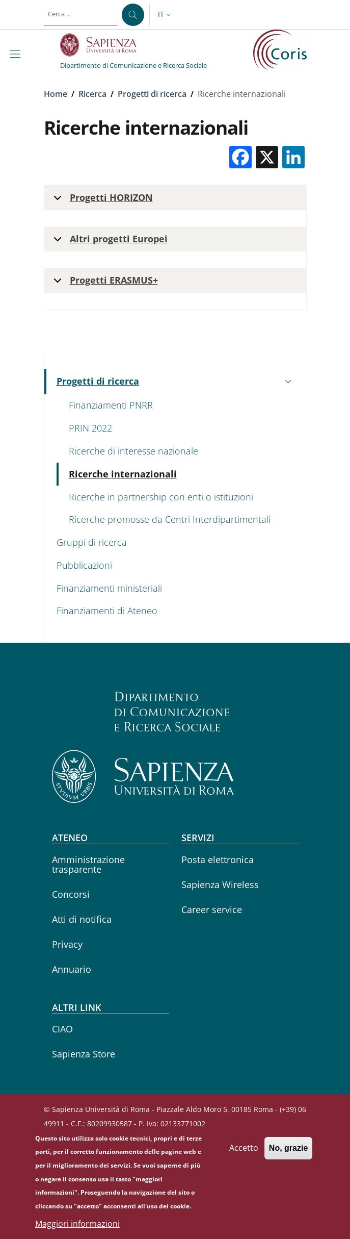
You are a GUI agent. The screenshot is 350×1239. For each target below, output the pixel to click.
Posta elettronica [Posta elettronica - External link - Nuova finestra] (217, 859)
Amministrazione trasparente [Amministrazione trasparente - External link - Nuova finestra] (88, 864)
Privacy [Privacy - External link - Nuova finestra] (67, 944)
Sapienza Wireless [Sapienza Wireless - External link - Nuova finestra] (220, 884)
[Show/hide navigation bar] (17, 54)
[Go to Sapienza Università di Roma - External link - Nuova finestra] (104, 45)
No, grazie (288, 1149)
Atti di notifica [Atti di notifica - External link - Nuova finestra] (82, 919)
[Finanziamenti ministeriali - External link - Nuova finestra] (175, 588)
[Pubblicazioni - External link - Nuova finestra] (175, 565)
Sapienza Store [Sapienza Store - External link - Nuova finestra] (83, 1054)
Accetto (243, 1149)
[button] (165, 15)
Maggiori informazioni (77, 1224)
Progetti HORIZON (101, 200)
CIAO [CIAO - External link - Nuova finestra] (62, 1029)
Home (55, 93)
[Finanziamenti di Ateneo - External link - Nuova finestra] (175, 611)
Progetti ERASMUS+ (104, 283)
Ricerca (92, 93)
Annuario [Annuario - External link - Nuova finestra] (71, 969)
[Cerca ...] (133, 15)
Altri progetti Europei (109, 242)
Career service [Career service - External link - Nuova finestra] (211, 909)
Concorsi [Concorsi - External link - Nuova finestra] (71, 894)
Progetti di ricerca (152, 93)
